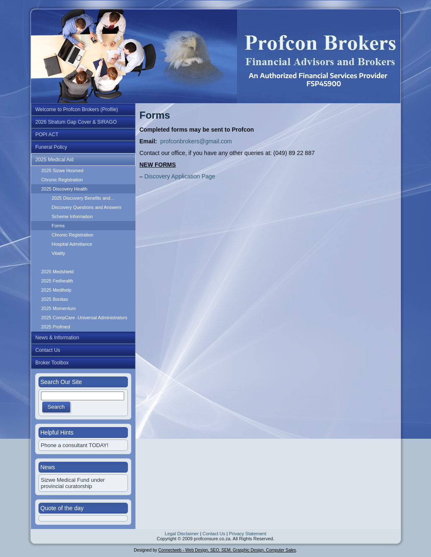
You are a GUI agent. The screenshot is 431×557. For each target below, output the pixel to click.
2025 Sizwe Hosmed (62, 170)
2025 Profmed (55, 326)
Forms (58, 225)
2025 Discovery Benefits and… (83, 198)
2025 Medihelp (56, 289)
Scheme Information (72, 216)
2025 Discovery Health (64, 188)
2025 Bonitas (54, 299)
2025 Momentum (58, 308)
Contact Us (213, 533)
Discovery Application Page (179, 176)
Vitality (58, 253)
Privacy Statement (247, 533)
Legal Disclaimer (182, 533)
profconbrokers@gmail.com (196, 141)
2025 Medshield (57, 271)
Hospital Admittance (72, 244)
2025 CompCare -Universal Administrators (84, 317)
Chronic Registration (62, 179)
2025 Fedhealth (57, 280)
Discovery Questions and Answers (87, 207)
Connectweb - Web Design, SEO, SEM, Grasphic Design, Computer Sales (227, 550)
